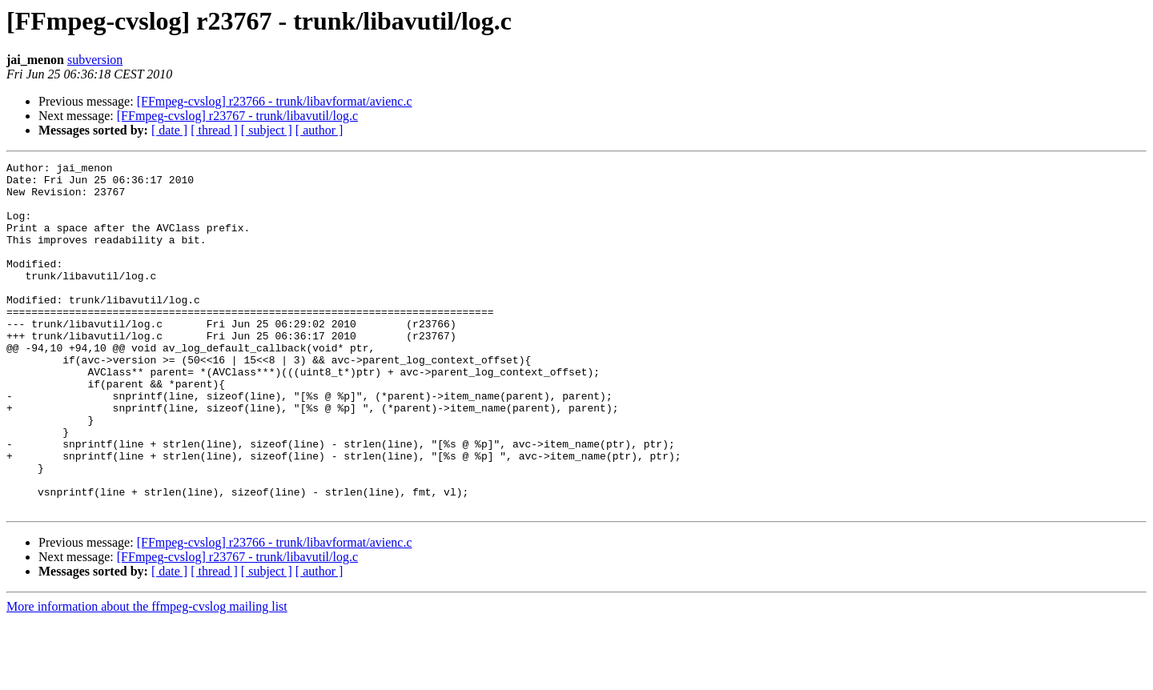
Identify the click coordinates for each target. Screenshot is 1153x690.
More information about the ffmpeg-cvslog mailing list (146, 676)
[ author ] (319, 130)
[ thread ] (214, 130)
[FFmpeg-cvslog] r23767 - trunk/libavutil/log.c (237, 115)
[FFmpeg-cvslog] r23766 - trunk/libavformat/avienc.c (274, 101)
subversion (95, 59)
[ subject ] (266, 130)
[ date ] (169, 130)
